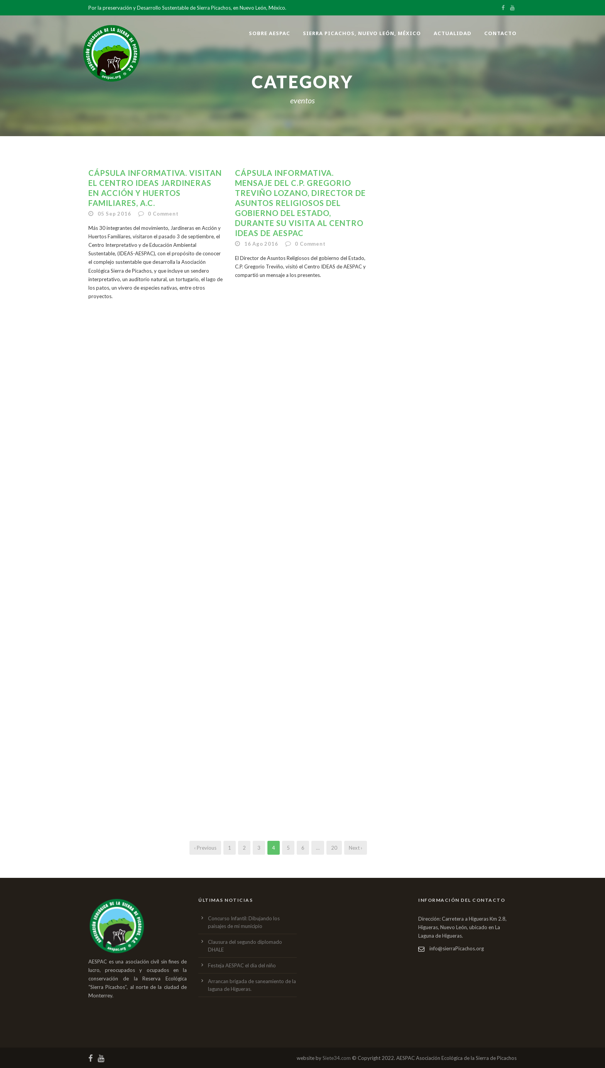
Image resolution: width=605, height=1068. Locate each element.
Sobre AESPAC (269, 33)
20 (334, 848)
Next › (355, 848)
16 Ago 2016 (261, 244)
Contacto (500, 33)
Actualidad (452, 33)
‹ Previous (205, 848)
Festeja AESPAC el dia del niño (242, 965)
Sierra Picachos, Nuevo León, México (362, 33)
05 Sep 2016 (114, 214)
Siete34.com (337, 1058)
